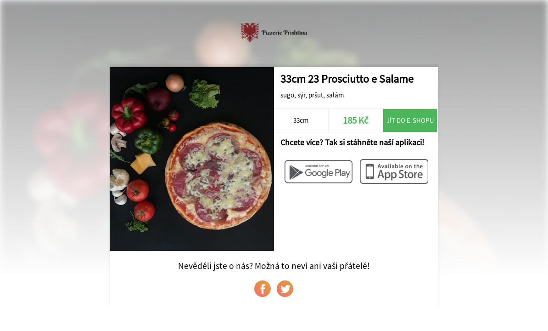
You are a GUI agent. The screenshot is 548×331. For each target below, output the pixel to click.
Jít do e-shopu (410, 120)
